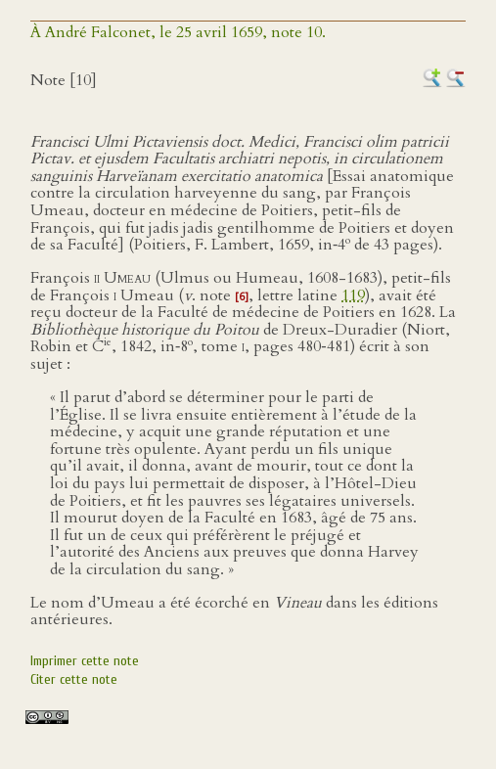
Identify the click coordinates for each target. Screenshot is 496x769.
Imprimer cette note (84, 661)
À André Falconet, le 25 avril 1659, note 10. (178, 32)
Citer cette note (73, 679)
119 (353, 295)
